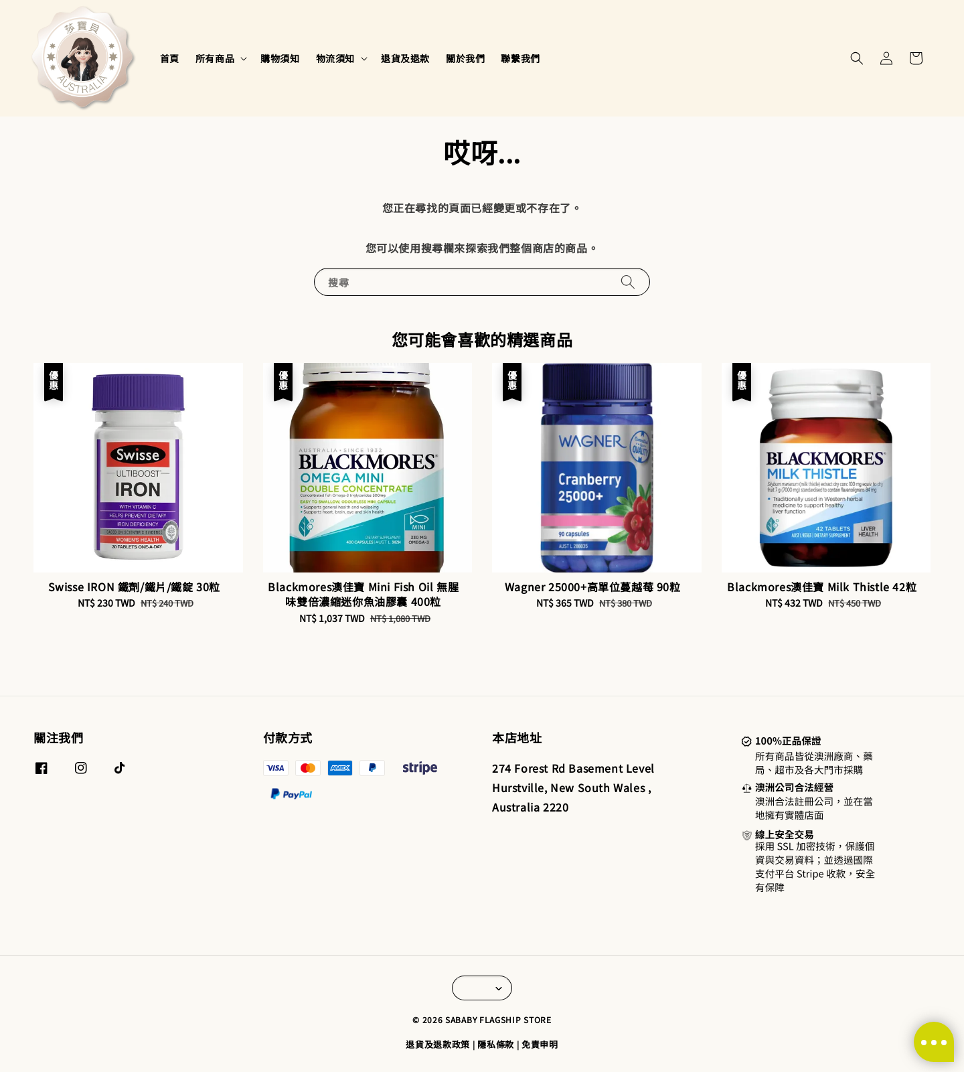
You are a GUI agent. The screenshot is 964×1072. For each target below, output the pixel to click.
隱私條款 (495, 1044)
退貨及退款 (405, 58)
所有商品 (214, 58)
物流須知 (335, 58)
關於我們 (465, 58)
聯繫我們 (520, 58)
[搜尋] (628, 282)
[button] (857, 58)
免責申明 (539, 1044)
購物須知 (279, 58)
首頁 (169, 58)
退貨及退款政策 (438, 1044)
